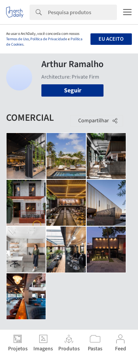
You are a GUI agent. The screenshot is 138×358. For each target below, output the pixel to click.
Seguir (72, 90)
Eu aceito (111, 39)
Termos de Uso (17, 39)
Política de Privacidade (48, 39)
